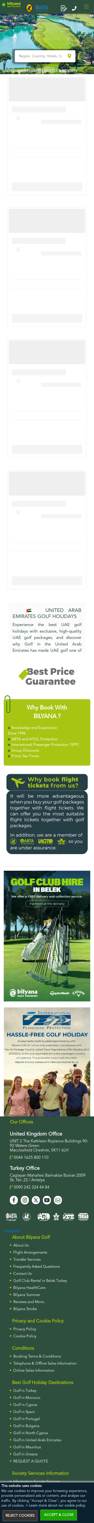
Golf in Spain (24, 1412)
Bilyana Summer (26, 1295)
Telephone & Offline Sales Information (44, 1364)
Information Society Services (36, 1482)
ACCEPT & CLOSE (58, 1515)
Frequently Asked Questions (36, 1267)
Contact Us (22, 1274)
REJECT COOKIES (20, 1515)
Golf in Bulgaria (26, 1426)
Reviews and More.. (29, 1302)
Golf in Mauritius (27, 1447)
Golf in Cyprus (25, 1405)
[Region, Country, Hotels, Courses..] (40, 56)
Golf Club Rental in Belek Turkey (40, 1281)
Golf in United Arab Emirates (37, 1440)
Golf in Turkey (24, 1391)
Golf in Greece (25, 1454)
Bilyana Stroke (25, 1309)
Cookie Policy (24, 1336)
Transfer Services (27, 1260)
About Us (21, 1246)
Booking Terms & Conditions (37, 1357)
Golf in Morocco (26, 1398)
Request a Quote (30, 1461)
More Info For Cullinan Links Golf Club (47, 186)
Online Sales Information (33, 1371)
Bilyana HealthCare (29, 1288)
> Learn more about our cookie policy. (56, 1505)
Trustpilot (12, 1231)
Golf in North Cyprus (30, 1433)
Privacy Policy (24, 1329)
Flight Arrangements (30, 1253)
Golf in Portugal (26, 1419)
